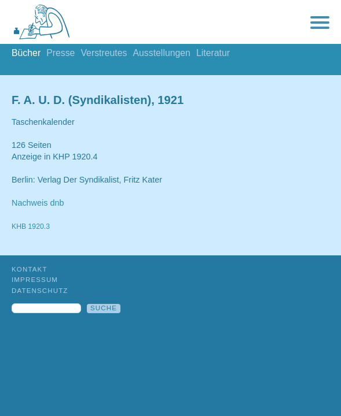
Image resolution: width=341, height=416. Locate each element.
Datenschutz (40, 290)
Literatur (213, 53)
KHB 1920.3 (31, 226)
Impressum (35, 279)
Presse (60, 53)
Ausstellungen (161, 53)
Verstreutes (103, 53)
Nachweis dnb (38, 202)
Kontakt (29, 269)
